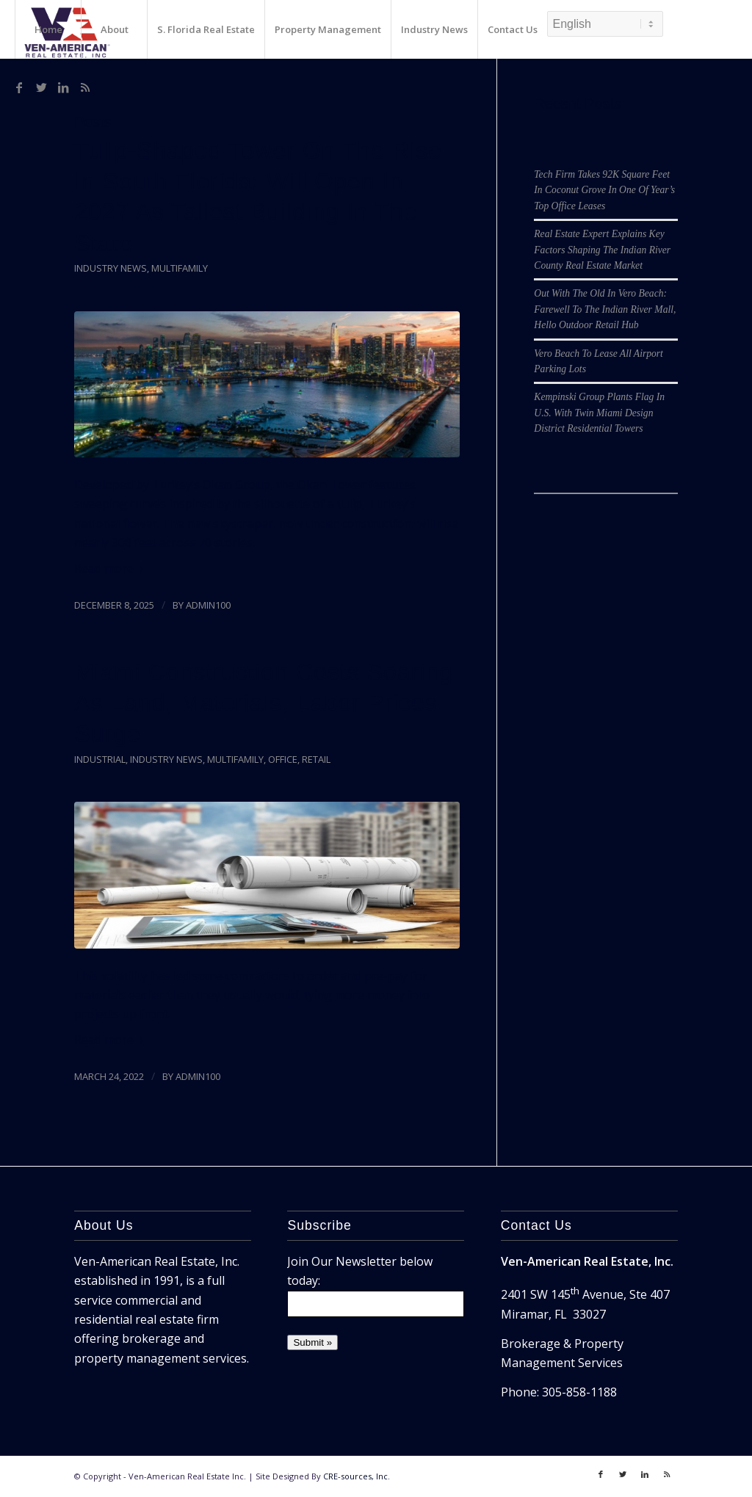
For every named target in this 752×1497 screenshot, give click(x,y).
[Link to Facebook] (19, 87)
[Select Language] (605, 24)
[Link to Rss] (85, 87)
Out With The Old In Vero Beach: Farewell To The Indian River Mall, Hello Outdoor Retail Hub (605, 309)
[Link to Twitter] (41, 87)
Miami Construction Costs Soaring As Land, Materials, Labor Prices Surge (263, 703)
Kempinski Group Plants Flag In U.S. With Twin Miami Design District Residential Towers (599, 412)
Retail (316, 759)
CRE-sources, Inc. (356, 1476)
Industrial (100, 759)
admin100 (208, 605)
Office (282, 759)
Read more (111, 568)
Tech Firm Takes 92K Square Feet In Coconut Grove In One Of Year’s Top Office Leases (604, 190)
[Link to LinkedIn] (63, 87)
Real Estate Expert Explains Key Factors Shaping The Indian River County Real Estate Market (602, 249)
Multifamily (179, 268)
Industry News (110, 268)
